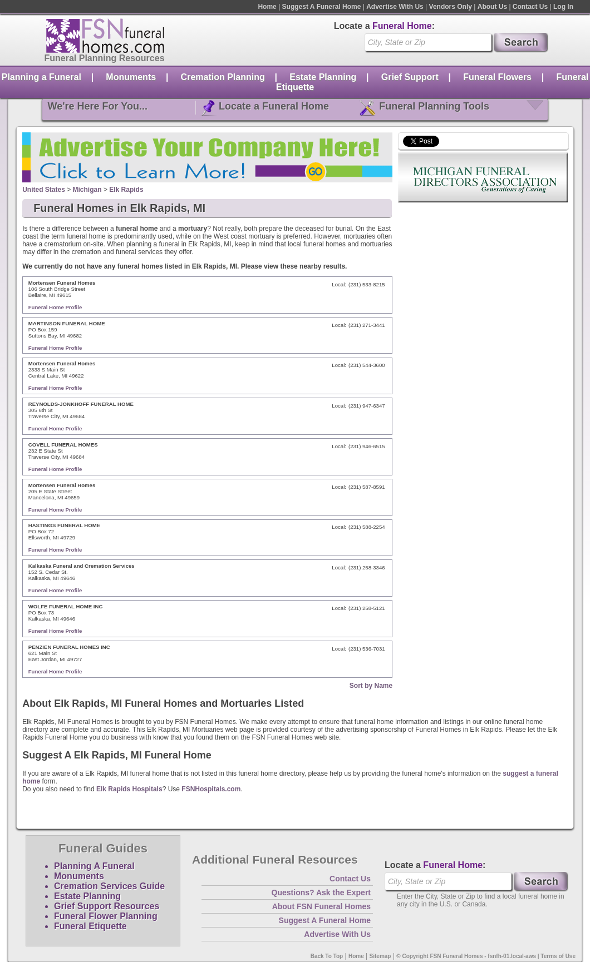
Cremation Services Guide (109, 886)
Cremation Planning (223, 77)
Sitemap (380, 956)
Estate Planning (322, 77)
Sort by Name (371, 686)
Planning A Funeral (94, 866)
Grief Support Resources (106, 906)
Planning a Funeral (41, 77)
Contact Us (530, 7)
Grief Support (410, 77)
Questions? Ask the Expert (321, 892)
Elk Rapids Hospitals (129, 789)
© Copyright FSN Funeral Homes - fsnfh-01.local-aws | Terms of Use (486, 956)
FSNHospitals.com (210, 789)
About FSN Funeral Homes (321, 906)
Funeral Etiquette (90, 926)
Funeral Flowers (497, 77)
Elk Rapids (126, 190)
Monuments (131, 77)
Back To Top (327, 956)
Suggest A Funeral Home (321, 7)
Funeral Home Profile (55, 307)
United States (43, 190)
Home (267, 7)
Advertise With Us (395, 7)
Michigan (87, 190)
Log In (563, 7)
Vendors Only (450, 7)
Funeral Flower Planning (106, 916)
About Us (492, 7)
